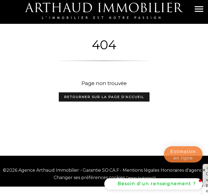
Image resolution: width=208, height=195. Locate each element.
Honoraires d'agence (183, 170)
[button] (153, 184)
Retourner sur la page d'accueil (104, 97)
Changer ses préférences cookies (89, 177)
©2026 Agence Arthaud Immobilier (41, 170)
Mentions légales (141, 170)
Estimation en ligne (183, 154)
